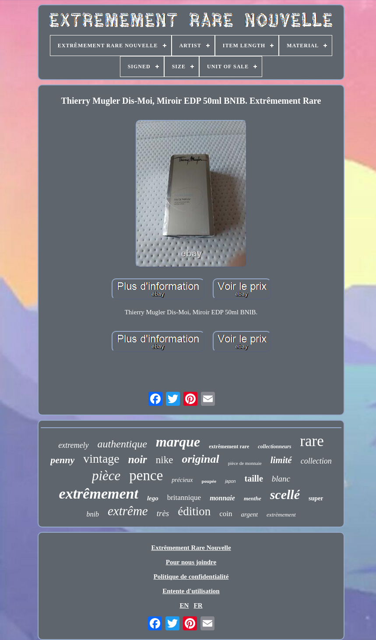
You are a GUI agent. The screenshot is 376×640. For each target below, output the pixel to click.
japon (230, 481)
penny (62, 459)
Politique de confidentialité (191, 576)
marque (178, 442)
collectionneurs (274, 446)
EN (184, 605)
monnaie (222, 498)
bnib (92, 514)
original (200, 459)
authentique (122, 444)
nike (164, 459)
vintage (101, 458)
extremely (73, 445)
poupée (209, 481)
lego (152, 498)
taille (254, 478)
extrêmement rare (229, 446)
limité (281, 460)
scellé (285, 494)
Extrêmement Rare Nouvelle (191, 547)
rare (311, 441)
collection (316, 461)
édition (194, 511)
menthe (252, 498)
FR (198, 605)
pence (146, 475)
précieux (182, 480)
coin (225, 514)
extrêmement (98, 493)
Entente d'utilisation (190, 590)
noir (137, 459)
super (316, 498)
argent (249, 514)
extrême (128, 511)
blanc (281, 478)
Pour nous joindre (191, 562)
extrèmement (281, 514)
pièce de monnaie (245, 463)
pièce (106, 475)
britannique (184, 497)
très (163, 513)
